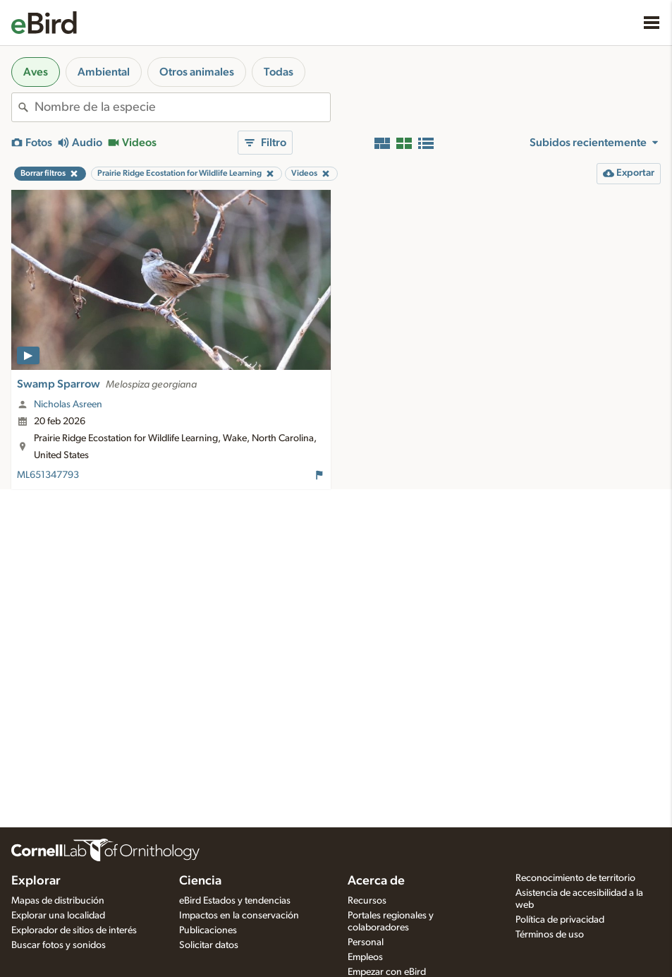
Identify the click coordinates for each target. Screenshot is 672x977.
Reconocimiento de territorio (575, 878)
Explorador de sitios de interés (74, 930)
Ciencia (200, 881)
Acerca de (376, 881)
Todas (278, 72)
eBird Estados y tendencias (235, 901)
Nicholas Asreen (68, 404)
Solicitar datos (208, 945)
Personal (366, 942)
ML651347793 (48, 475)
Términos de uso (549, 935)
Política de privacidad (559, 920)
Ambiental (104, 72)
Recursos (367, 901)
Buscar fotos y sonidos (58, 945)
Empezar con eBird (387, 972)
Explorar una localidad (58, 916)
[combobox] (182, 107)
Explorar (36, 881)
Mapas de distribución (57, 901)
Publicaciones (208, 930)
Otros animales (196, 72)
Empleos (365, 957)
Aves (35, 72)
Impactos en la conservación (239, 916)
